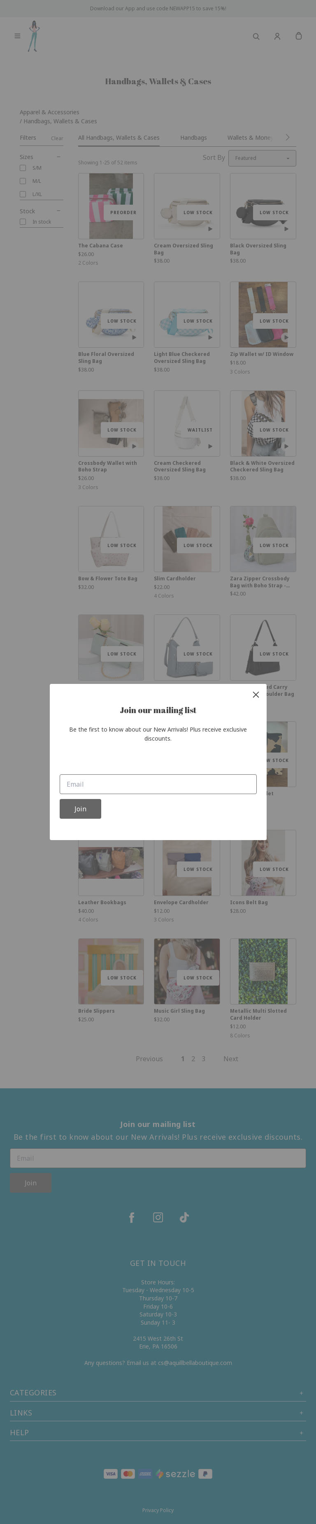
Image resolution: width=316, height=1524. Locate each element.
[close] (256, 694)
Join (80, 808)
